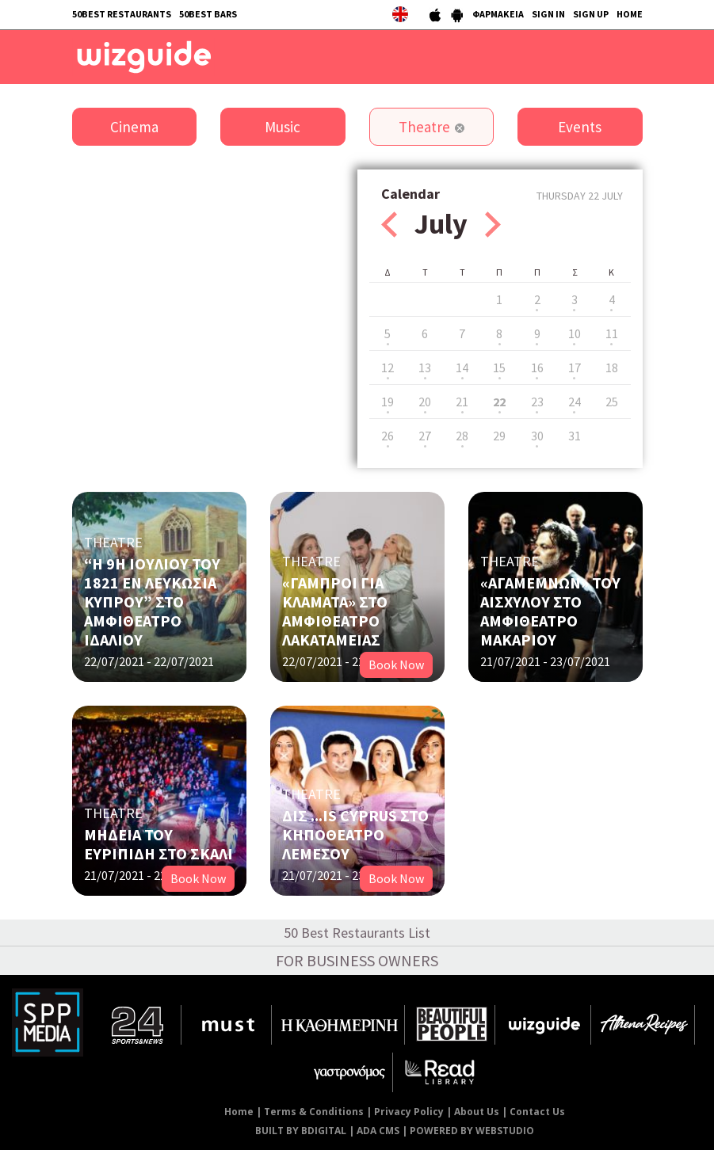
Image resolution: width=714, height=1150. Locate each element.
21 (462, 401)
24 (574, 401)
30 (537, 436)
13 (424, 367)
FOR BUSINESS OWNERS (357, 960)
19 (387, 401)
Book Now (396, 664)
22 (499, 401)
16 (537, 367)
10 (574, 333)
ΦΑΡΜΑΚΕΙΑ (498, 14)
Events (579, 126)
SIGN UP (591, 14)
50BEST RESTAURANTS (121, 14)
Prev (389, 224)
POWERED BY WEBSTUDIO (472, 1130)
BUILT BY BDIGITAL (300, 1130)
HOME (630, 14)
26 (387, 436)
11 (611, 333)
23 (537, 401)
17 (574, 367)
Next (493, 224)
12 (387, 367)
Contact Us (537, 1111)
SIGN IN (548, 14)
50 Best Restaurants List (357, 932)
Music (282, 126)
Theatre (424, 126)
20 (424, 401)
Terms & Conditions (314, 1111)
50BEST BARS (208, 14)
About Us (476, 1111)
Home (239, 1111)
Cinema (134, 126)
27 (424, 436)
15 (499, 367)
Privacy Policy (409, 1111)
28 (462, 436)
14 (462, 367)
